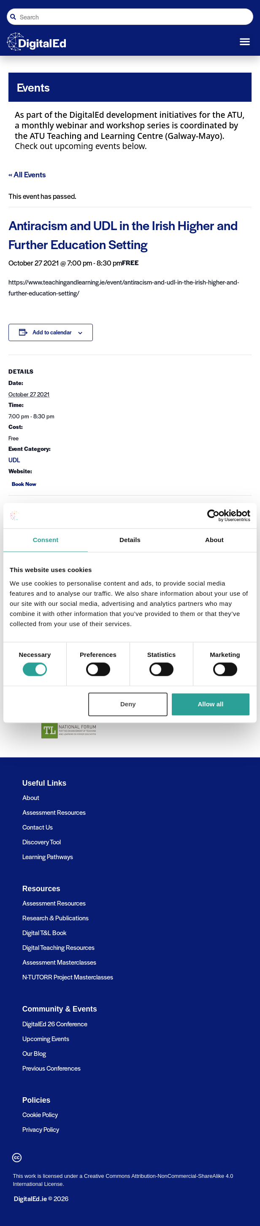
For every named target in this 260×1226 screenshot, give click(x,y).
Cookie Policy (40, 1114)
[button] (245, 41)
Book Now (24, 484)
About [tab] (214, 539)
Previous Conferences (51, 1067)
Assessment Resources (54, 812)
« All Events (27, 174)
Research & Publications (55, 917)
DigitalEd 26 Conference (54, 1023)
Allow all (211, 704)
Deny (128, 704)
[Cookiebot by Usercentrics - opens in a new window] (213, 515)
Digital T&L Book (44, 932)
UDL (14, 460)
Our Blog (34, 1053)
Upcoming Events (45, 1038)
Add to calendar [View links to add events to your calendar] (52, 332)
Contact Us (37, 826)
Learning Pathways (47, 856)
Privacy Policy (40, 1129)
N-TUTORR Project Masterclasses (67, 976)
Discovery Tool (41, 841)
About (30, 797)
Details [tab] (130, 539)
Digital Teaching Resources (58, 947)
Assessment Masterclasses (59, 961)
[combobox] (130, 16)
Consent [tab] (46, 539)
